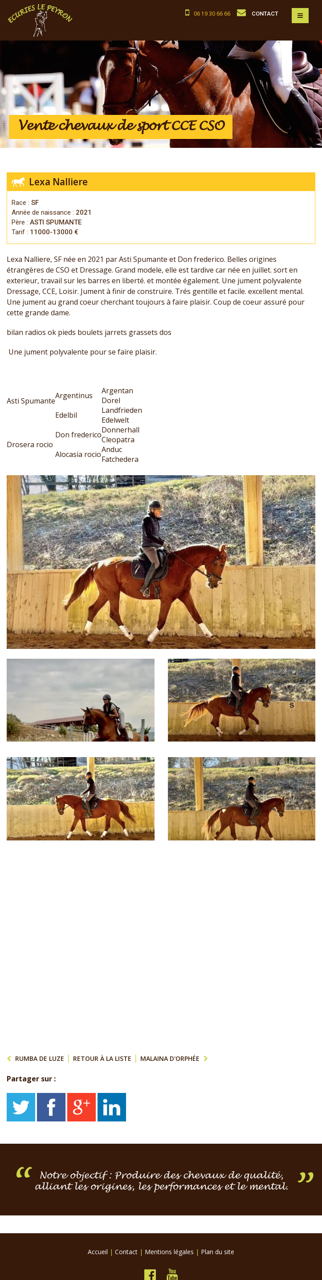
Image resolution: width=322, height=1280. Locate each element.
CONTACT (265, 13)
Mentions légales (169, 1251)
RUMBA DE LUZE (39, 1058)
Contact (126, 1251)
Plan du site (217, 1251)
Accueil (98, 1251)
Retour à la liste (102, 1058)
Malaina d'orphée (170, 1058)
